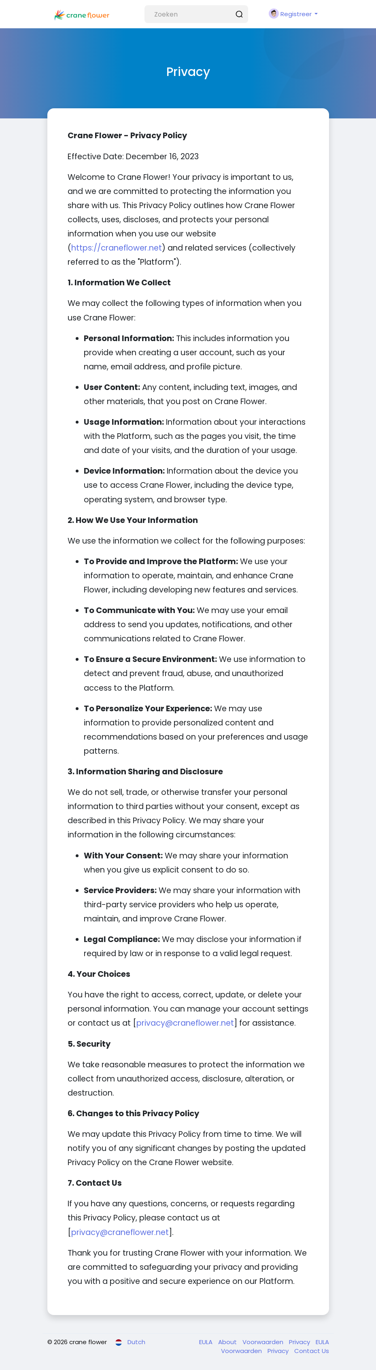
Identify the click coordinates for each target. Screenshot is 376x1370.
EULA (206, 1342)
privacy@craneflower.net (185, 1023)
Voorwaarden (263, 1342)
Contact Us (311, 1351)
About (228, 1342)
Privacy (300, 1342)
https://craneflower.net (116, 247)
